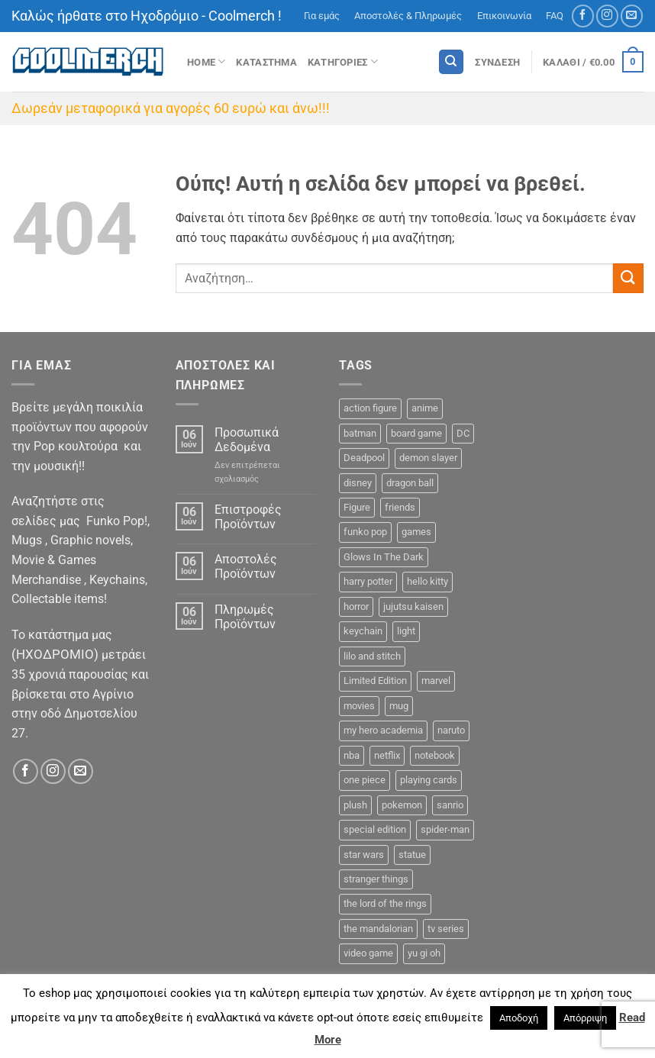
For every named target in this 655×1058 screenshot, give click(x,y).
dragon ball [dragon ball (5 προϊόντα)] (410, 483)
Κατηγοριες (343, 61)
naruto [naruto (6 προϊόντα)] (451, 730)
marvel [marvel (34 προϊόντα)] (435, 680)
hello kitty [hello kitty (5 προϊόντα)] (427, 581)
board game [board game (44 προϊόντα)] (416, 433)
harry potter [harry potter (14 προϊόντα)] (368, 581)
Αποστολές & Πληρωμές (408, 15)
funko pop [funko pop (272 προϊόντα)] (365, 531)
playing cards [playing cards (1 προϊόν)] (428, 779)
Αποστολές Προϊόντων (246, 566)
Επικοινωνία (504, 15)
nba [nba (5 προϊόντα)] (352, 755)
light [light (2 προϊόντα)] (406, 631)
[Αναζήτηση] (451, 62)
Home (206, 61)
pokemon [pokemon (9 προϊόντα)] (402, 805)
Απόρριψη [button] (585, 1018)
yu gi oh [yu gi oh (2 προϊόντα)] (424, 953)
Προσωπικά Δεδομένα (247, 439)
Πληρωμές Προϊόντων (245, 616)
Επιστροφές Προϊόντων (248, 516)
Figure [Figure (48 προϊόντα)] (357, 507)
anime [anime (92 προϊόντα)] (424, 408)
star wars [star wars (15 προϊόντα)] (364, 854)
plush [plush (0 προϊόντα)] (355, 805)
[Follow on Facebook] (583, 16)
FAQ (554, 15)
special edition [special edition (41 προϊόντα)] (375, 829)
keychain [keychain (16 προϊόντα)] (363, 631)
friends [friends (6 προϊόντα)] (400, 507)
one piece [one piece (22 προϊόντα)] (365, 779)
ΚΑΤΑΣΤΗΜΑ (266, 62)
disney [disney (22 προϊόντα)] (358, 483)
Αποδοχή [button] (518, 1018)
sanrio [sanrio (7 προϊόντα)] (450, 805)
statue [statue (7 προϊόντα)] (412, 854)
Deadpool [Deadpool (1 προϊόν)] (364, 457)
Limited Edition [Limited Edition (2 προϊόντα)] (375, 680)
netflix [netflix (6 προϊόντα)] (387, 755)
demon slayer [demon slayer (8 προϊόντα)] (428, 457)
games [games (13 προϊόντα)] (416, 531)
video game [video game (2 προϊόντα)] (368, 953)
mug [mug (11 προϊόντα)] (398, 705)
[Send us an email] (632, 16)
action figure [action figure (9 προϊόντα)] (370, 408)
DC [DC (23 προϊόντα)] (463, 433)
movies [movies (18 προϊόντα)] (359, 705)
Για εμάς (322, 15)
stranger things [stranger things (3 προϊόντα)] (376, 879)
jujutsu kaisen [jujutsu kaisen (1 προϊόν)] (413, 606)
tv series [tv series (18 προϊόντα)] (446, 928)
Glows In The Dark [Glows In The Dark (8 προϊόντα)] (384, 557)
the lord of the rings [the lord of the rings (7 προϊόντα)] (385, 903)
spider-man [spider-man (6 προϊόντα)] (445, 829)
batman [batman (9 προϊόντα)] (360, 433)
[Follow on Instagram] (607, 16)
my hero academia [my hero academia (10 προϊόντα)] (383, 730)
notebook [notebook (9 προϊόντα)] (435, 755)
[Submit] (628, 278)
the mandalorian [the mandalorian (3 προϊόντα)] (378, 928)
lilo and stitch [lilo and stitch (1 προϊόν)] (372, 656)
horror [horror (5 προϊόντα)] (356, 606)
